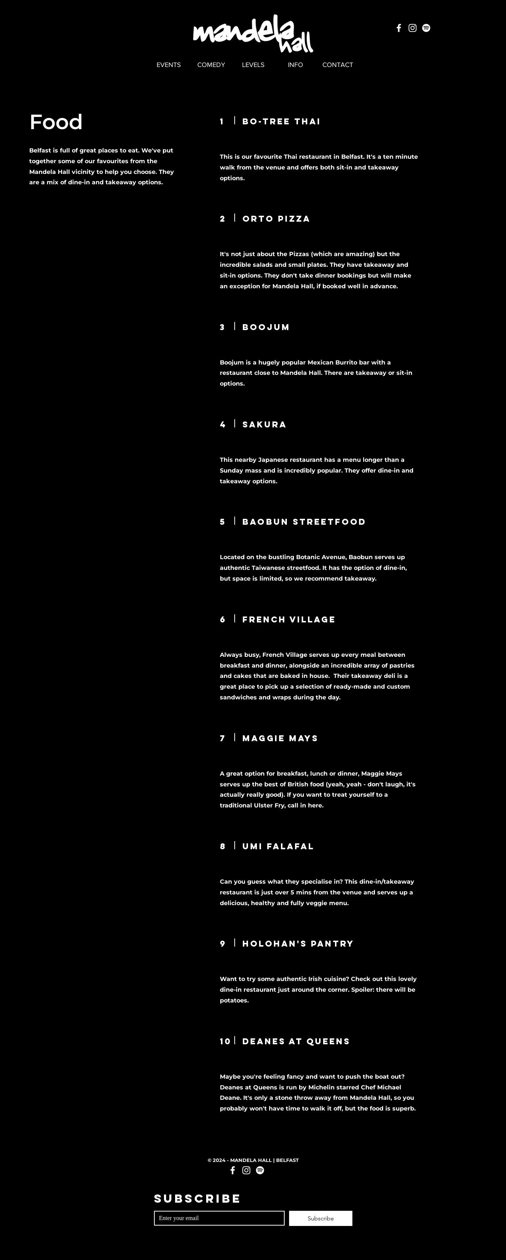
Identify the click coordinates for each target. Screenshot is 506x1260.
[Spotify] (426, 28)
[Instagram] (412, 28)
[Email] (217, 1218)
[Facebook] (398, 28)
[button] (295, 65)
